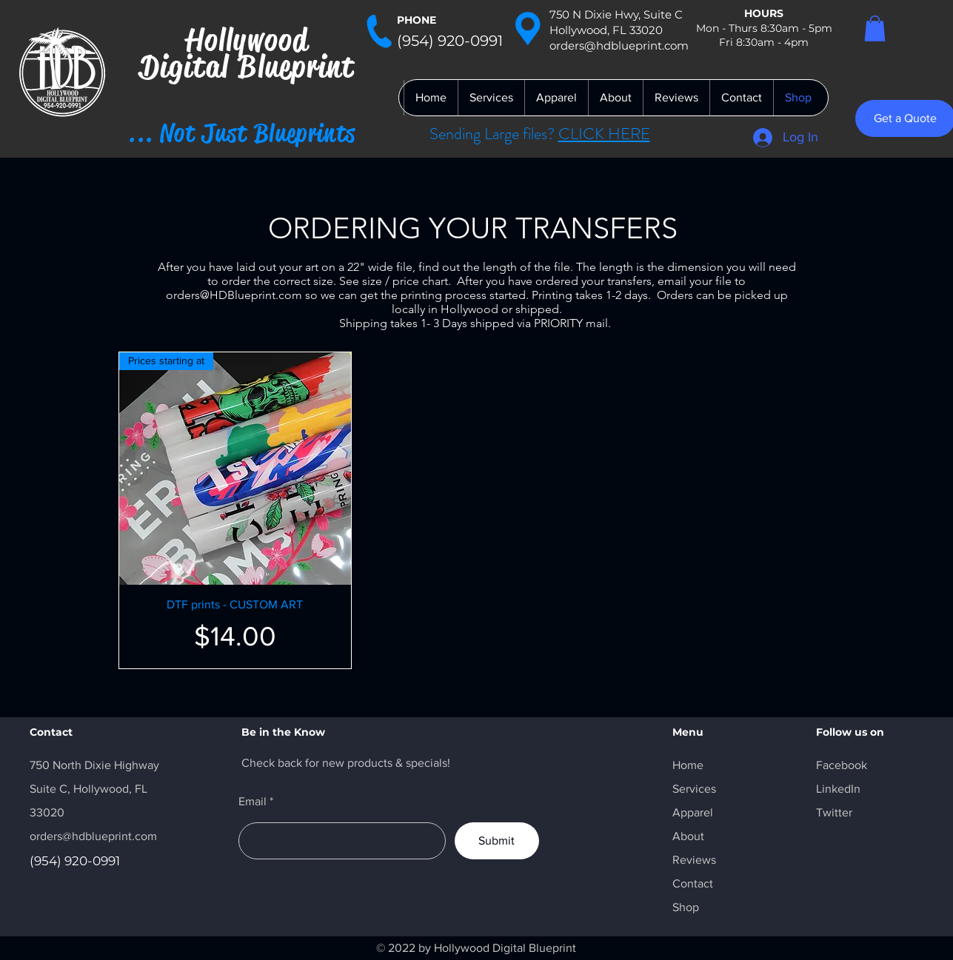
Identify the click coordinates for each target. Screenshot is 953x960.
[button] (875, 28)
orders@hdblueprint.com (93, 836)
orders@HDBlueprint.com (234, 295)
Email (252, 802)
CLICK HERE (604, 133)
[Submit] (497, 840)
